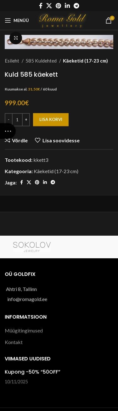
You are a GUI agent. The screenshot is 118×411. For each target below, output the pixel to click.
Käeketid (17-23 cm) (85, 60)
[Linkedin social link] (67, 5)
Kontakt (14, 342)
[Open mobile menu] (17, 20)
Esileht (12, 60)
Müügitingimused (24, 330)
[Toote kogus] (17, 119)
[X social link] (49, 5)
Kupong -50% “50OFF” (32, 371)
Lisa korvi (50, 119)
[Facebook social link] (40, 5)
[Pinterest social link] (58, 5)
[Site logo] (63, 20)
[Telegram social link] (76, 5)
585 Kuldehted (41, 60)
